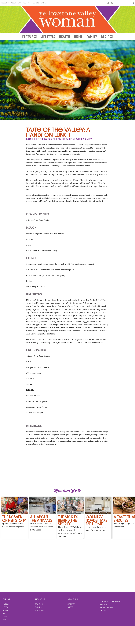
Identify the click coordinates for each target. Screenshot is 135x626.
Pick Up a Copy (40, 610)
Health (64, 36)
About (13, 3)
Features (29, 36)
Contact (44, 3)
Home (78, 36)
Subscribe (5, 3)
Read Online (39, 604)
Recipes (107, 36)
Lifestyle (48, 36)
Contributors (33, 3)
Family (91, 36)
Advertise (22, 3)
